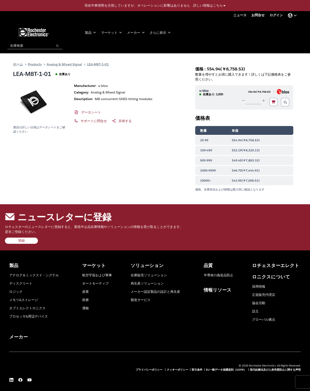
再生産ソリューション (147, 283)
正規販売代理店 (263, 294)
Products (35, 64)
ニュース (240, 15)
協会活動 (258, 303)
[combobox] (28, 46)
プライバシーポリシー (149, 369)
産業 (85, 291)
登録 (21, 240)
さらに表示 (160, 32)
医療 (85, 300)
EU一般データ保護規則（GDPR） (226, 369)
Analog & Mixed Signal (64, 64)
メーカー (136, 32)
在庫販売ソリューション (149, 275)
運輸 (85, 308)
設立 (255, 311)
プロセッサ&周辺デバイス (28, 316)
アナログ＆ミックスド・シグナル (34, 275)
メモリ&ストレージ (23, 300)
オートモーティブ (95, 283)
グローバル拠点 (263, 319)
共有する (125, 121)
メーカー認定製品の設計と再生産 (155, 291)
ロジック (15, 291)
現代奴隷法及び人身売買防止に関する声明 (275, 369)
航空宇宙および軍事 (97, 275)
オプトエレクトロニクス (27, 308)
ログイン (276, 15)
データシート (91, 112)
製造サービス (140, 300)
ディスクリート (20, 283)
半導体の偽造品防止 (218, 275)
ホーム (18, 64)
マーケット (111, 32)
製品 (90, 32)
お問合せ (258, 15)
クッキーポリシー (177, 369)
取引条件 (197, 369)
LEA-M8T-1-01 (98, 64)
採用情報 (258, 286)
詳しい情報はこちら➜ (209, 5)
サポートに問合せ (94, 121)
